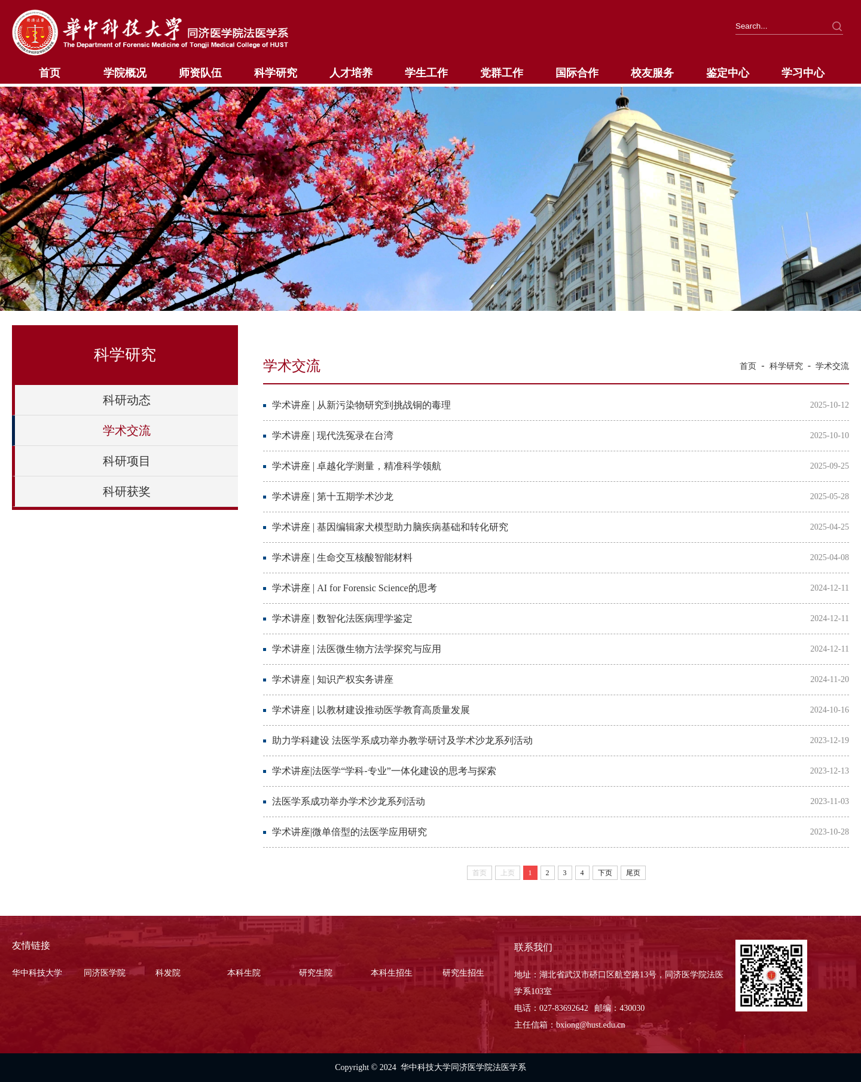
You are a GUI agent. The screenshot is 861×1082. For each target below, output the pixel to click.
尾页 (633, 873)
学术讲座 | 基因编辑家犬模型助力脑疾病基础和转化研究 (390, 527)
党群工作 (501, 73)
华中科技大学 (37, 972)
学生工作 (426, 73)
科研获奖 (127, 491)
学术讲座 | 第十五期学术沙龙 (332, 496)
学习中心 (803, 73)
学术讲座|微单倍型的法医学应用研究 (349, 832)
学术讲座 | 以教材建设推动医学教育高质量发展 (371, 710)
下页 (605, 873)
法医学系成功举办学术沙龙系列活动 (348, 801)
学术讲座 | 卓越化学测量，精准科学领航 (356, 466)
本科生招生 (392, 972)
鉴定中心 (727, 73)
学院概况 (124, 73)
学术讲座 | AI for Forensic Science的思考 (354, 588)
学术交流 (127, 430)
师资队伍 (200, 73)
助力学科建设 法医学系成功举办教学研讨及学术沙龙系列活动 (402, 740)
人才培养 (351, 73)
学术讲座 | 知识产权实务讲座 (332, 679)
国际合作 (577, 73)
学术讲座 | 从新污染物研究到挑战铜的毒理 (361, 405)
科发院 (168, 972)
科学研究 (275, 73)
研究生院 (315, 972)
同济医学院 (105, 972)
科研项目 (127, 460)
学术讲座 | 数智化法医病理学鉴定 (342, 618)
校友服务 (652, 73)
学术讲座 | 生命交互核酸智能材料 (342, 557)
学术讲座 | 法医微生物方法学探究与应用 (356, 649)
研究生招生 (463, 972)
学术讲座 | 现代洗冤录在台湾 (332, 435)
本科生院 (244, 972)
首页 (49, 73)
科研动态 (127, 399)
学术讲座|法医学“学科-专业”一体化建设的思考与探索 (384, 771)
